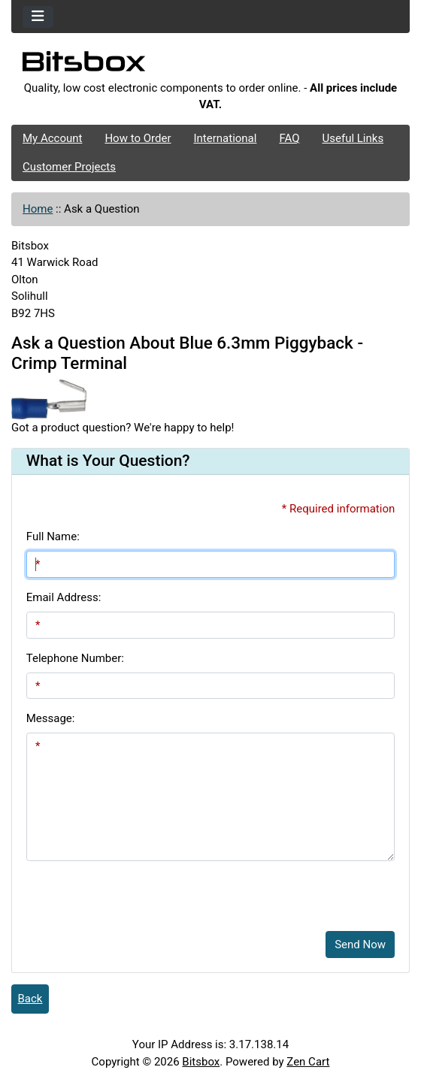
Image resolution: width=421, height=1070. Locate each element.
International (224, 138)
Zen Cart (307, 1061)
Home (38, 209)
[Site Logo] (210, 65)
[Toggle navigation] (38, 17)
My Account (52, 138)
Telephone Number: (75, 658)
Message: (50, 718)
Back (30, 998)
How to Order (137, 138)
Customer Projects (69, 167)
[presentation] (140, 890)
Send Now (360, 944)
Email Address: (63, 597)
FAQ (289, 138)
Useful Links (353, 138)
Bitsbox (201, 1061)
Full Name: (53, 536)
